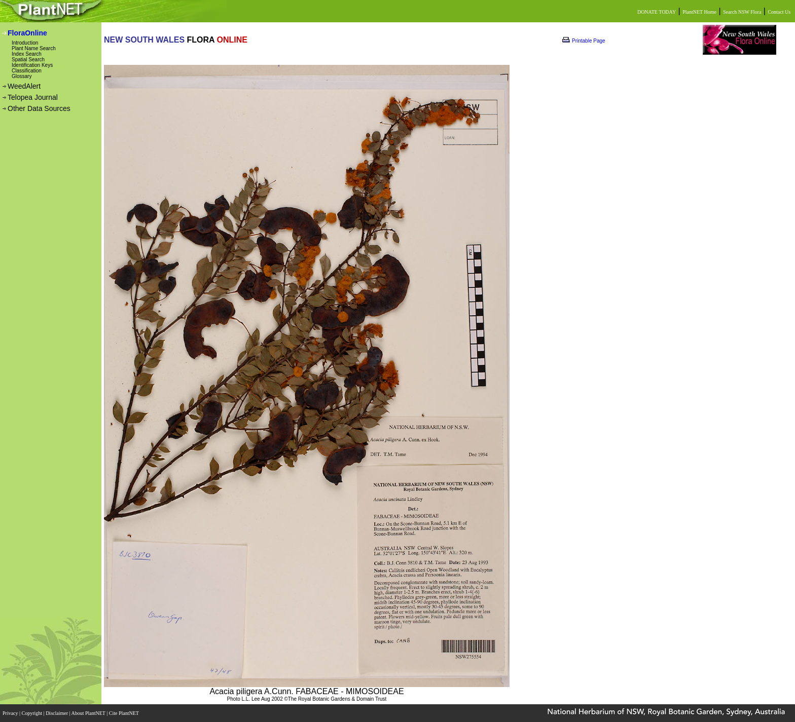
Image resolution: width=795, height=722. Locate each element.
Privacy (11, 713)
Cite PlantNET (124, 713)
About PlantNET (88, 713)
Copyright (33, 713)
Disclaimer (57, 713)
